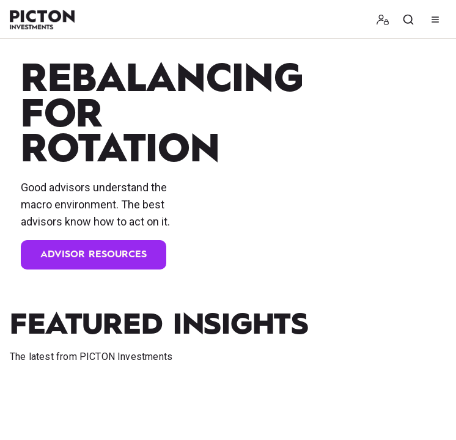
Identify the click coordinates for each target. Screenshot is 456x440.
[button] (382, 19)
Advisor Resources (93, 255)
